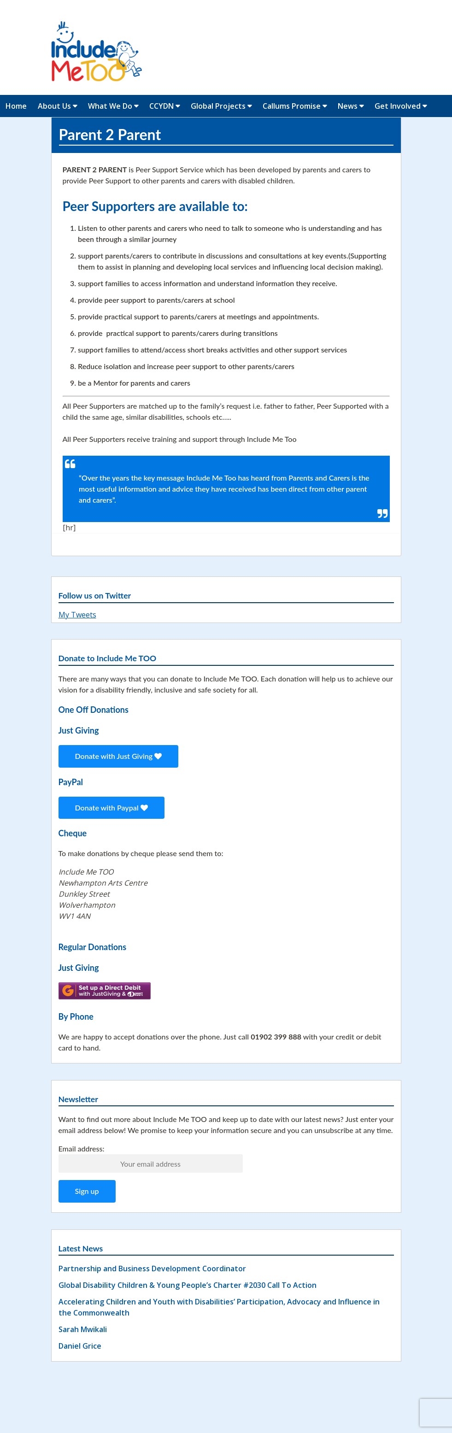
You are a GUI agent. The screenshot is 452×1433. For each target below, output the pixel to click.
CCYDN (161, 106)
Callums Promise (292, 106)
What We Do (110, 106)
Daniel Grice (80, 1346)
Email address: (82, 1148)
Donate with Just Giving (118, 756)
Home (16, 106)
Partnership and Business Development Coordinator (152, 1268)
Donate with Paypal (111, 807)
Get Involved (398, 106)
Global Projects (218, 106)
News (348, 106)
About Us (54, 106)
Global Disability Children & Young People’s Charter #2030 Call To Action (188, 1285)
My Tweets (77, 615)
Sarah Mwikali (83, 1329)
